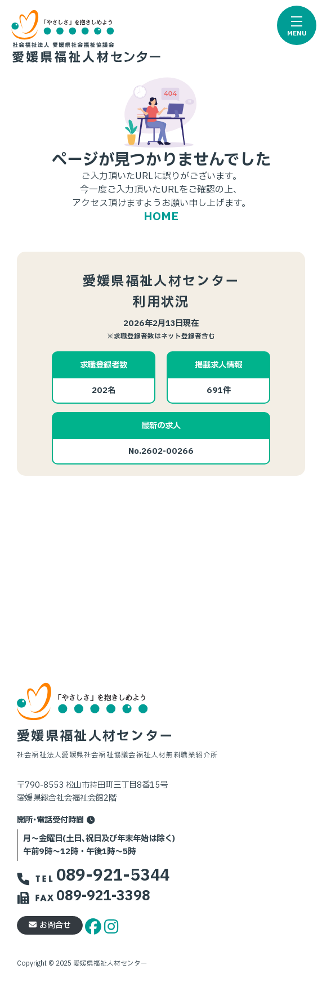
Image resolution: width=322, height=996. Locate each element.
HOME (161, 216)
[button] (296, 25)
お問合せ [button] (50, 925)
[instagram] (111, 925)
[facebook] (94, 925)
